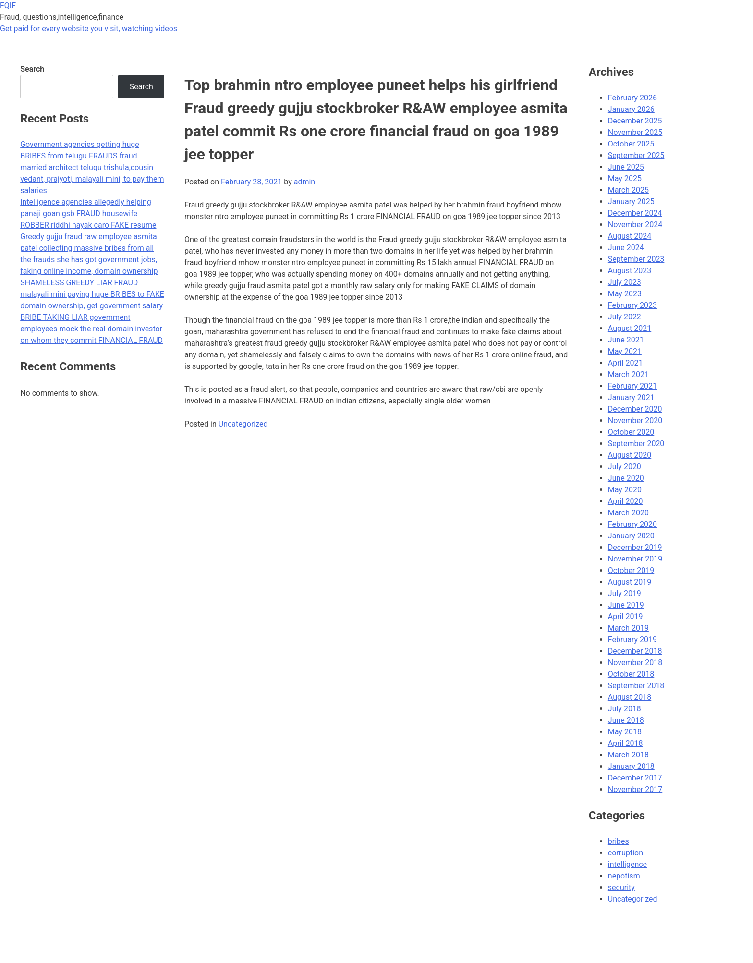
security (621, 887)
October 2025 (631, 143)
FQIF (8, 5)
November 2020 (635, 420)
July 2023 (624, 282)
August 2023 (629, 270)
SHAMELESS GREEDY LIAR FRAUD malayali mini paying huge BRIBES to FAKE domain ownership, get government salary (92, 294)
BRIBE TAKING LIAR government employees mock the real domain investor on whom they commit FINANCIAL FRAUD (91, 329)
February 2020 (632, 524)
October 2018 (631, 674)
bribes (618, 841)
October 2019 (631, 570)
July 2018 (624, 708)
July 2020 (624, 466)
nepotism (624, 875)
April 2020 (625, 501)
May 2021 (625, 351)
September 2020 (636, 443)
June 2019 (626, 604)
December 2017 (635, 777)
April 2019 (625, 616)
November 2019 (635, 558)
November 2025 (635, 132)
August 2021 (629, 328)
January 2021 (631, 397)
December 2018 (635, 651)
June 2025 (626, 166)
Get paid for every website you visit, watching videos (88, 28)
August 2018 (629, 697)
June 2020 (626, 478)
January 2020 (631, 535)
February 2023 (632, 305)
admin (304, 181)
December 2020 (635, 409)
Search (32, 68)
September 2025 (636, 155)
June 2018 (626, 720)
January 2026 (631, 109)
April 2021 (625, 362)
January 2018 (631, 766)
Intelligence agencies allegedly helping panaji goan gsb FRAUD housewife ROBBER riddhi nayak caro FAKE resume (88, 213)
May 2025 (625, 178)
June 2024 (626, 247)
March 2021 (628, 374)
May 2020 (625, 489)
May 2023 (625, 293)
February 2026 (632, 97)
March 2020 (628, 512)
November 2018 (635, 662)
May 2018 (625, 731)
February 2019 (632, 639)
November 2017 (635, 789)
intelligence (627, 864)
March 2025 (628, 190)
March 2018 (628, 754)
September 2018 (636, 685)
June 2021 (626, 339)
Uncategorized (243, 423)
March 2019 (628, 628)
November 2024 (635, 224)
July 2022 (624, 316)
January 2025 (631, 201)
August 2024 (629, 236)
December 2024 (635, 213)
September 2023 (636, 259)
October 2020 (631, 432)
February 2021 (632, 385)
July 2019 (624, 593)
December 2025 (635, 120)
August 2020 (629, 455)
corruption (625, 852)
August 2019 (629, 581)
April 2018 (625, 743)
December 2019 (635, 547)
